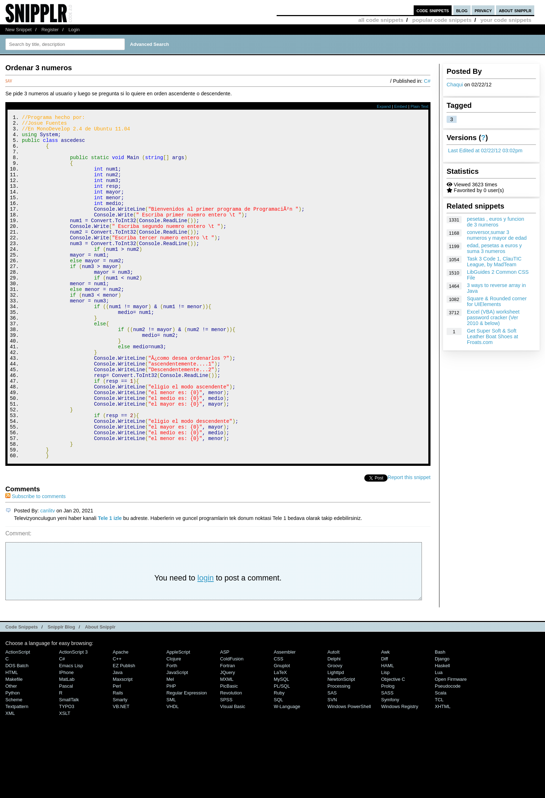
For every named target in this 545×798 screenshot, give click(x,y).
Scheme (14, 764)
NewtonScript (341, 743)
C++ (117, 723)
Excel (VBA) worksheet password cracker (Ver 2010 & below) (493, 317)
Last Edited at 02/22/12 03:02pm (485, 150)
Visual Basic (232, 771)
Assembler (285, 716)
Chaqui (455, 84)
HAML (387, 730)
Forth (171, 730)
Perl (117, 750)
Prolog (387, 750)
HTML (11, 737)
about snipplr (515, 10)
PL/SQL (282, 750)
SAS (332, 757)
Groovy (334, 730)
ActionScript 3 (73, 716)
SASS (387, 757)
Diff (384, 723)
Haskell (442, 730)
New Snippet (18, 29)
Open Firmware (451, 743)
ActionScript (17, 716)
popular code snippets (442, 20)
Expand (384, 106)
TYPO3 (66, 771)
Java (117, 737)
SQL (278, 764)
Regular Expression (186, 757)
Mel (170, 743)
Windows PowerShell (349, 771)
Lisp (385, 737)
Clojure (173, 723)
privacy (483, 10)
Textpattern (16, 771)
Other (11, 750)
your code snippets (505, 20)
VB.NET (121, 771)
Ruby (279, 757)
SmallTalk (69, 764)
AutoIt (333, 716)
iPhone (66, 737)
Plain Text (419, 106)
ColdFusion (232, 723)
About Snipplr (100, 691)
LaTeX (280, 737)
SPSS (226, 764)
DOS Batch (17, 730)
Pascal (66, 750)
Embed (400, 106)
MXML (226, 743)
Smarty (120, 764)
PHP (171, 750)
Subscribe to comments (35, 561)
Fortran (227, 730)
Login (74, 29)
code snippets (433, 10)
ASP (224, 716)
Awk (385, 716)
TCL (439, 764)
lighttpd (335, 737)
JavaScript (177, 737)
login (206, 642)
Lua (439, 737)
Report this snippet (409, 542)
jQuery (227, 737)
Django (442, 723)
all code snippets (380, 20)
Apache (120, 716)
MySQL (281, 743)
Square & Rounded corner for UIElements (497, 301)
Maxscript (122, 743)
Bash (440, 716)
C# (427, 81)
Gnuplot (282, 730)
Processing (338, 750)
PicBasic (229, 750)
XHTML (443, 771)
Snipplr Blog (61, 691)
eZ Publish (124, 730)
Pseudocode (448, 750)
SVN (332, 764)
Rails (118, 757)
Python (12, 757)
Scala (440, 757)
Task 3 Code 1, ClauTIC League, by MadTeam (494, 261)
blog (462, 10)
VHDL (172, 771)
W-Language (287, 771)
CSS (278, 723)
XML (10, 777)
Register (50, 29)
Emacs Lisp (71, 730)
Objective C (393, 743)
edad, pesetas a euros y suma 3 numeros (494, 248)
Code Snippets (21, 691)
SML (171, 764)
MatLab (66, 743)
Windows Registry (399, 771)
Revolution (231, 757)
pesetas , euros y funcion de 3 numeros (495, 222)
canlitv (47, 575)
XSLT (64, 777)
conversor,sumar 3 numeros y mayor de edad (497, 235)
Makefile (14, 743)
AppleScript (178, 716)
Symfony (390, 764)
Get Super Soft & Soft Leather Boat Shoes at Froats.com (492, 336)
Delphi (334, 723)
